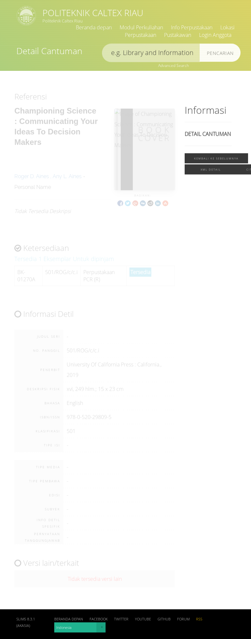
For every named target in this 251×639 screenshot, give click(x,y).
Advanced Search (173, 65)
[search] (151, 54)
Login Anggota (215, 35)
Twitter (121, 619)
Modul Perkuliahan (141, 27)
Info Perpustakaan (191, 27)
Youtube (143, 619)
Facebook (99, 619)
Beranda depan (94, 27)
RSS (199, 619)
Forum (183, 619)
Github (164, 619)
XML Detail (211, 170)
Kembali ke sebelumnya (216, 159)
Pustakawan (177, 35)
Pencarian (220, 54)
